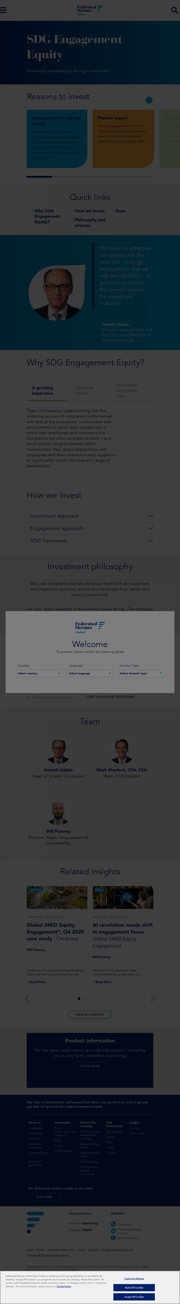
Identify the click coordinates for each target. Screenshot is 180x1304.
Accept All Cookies (134, 1296)
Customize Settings (134, 1278)
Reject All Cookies (134, 1287)
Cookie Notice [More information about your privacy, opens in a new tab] (64, 1286)
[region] (90, 1287)
